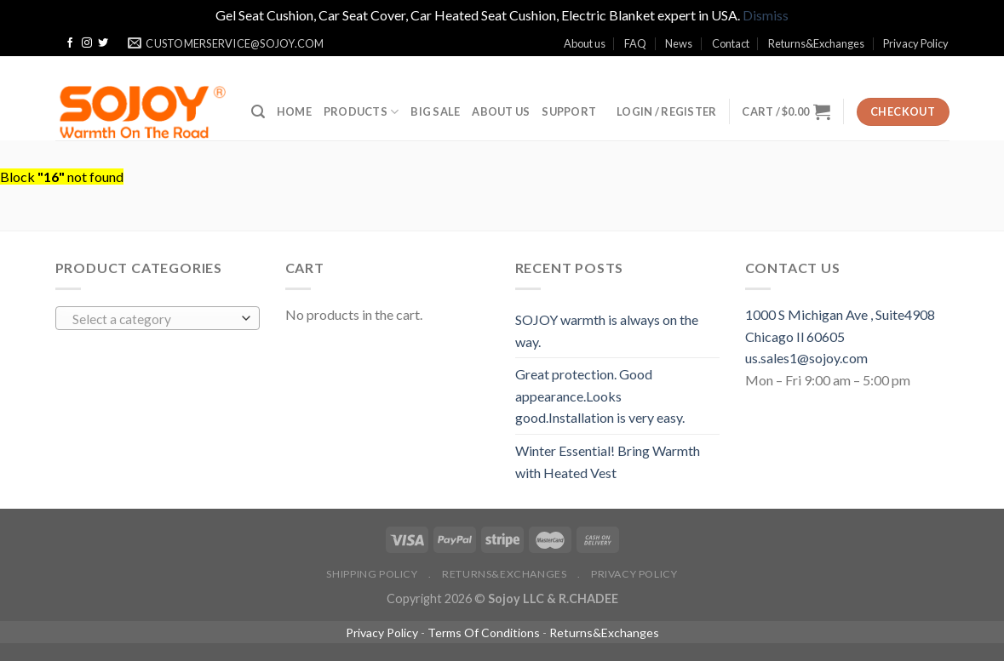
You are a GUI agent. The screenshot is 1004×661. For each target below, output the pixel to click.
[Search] (258, 111)
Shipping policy (371, 573)
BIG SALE (435, 111)
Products (361, 112)
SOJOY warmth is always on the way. (606, 330)
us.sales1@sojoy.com (806, 358)
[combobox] (157, 318)
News (678, 43)
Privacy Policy (916, 43)
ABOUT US (501, 111)
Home (294, 111)
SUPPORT (569, 111)
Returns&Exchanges (816, 43)
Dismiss (766, 15)
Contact (730, 43)
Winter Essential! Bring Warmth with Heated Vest (607, 461)
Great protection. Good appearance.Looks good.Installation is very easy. (600, 395)
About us (584, 43)
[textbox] (153, 319)
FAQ (635, 43)
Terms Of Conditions (483, 632)
